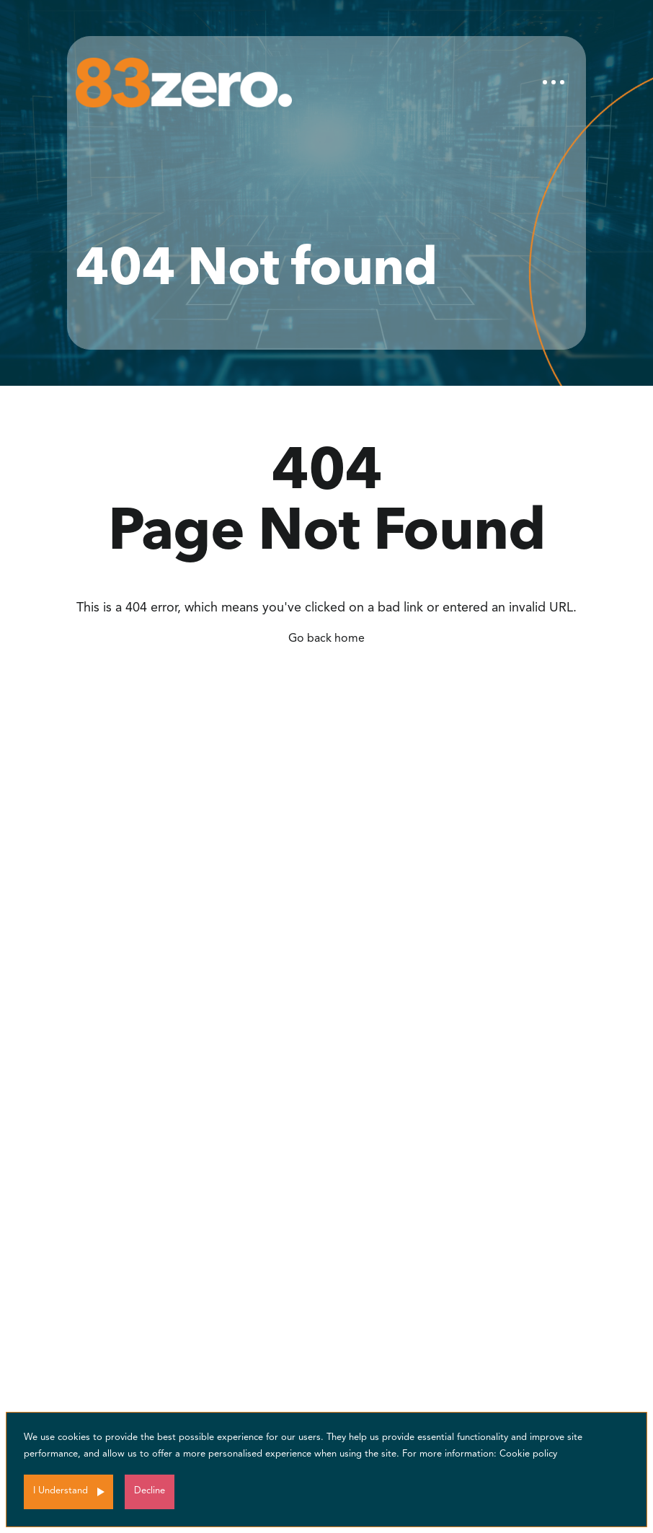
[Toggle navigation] (553, 82)
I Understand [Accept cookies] (60, 1491)
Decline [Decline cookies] (149, 1491)
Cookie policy (528, 1454)
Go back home (326, 639)
